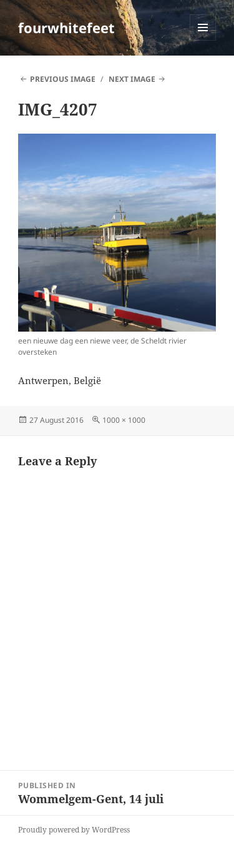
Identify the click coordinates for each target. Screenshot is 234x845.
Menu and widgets (203, 40)
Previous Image (62, 79)
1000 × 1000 (123, 420)
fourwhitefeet (66, 27)
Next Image (132, 79)
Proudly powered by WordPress (74, 829)
